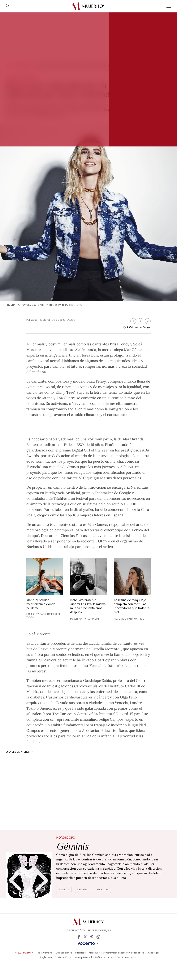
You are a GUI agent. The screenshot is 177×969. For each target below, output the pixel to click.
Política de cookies (104, 957)
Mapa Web (94, 952)
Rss (38, 952)
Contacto (47, 952)
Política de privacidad (81, 957)
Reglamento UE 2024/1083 (53, 957)
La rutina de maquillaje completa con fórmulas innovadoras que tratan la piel (131, 606)
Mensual (103, 889)
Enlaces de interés (19, 751)
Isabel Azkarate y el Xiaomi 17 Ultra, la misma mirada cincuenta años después (88, 606)
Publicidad (80, 952)
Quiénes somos (64, 952)
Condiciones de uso (127, 957)
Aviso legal (153, 952)
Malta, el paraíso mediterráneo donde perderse (40, 604)
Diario (64, 889)
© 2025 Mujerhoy (24, 952)
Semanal (83, 889)
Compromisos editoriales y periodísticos (123, 952)
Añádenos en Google (137, 327)
